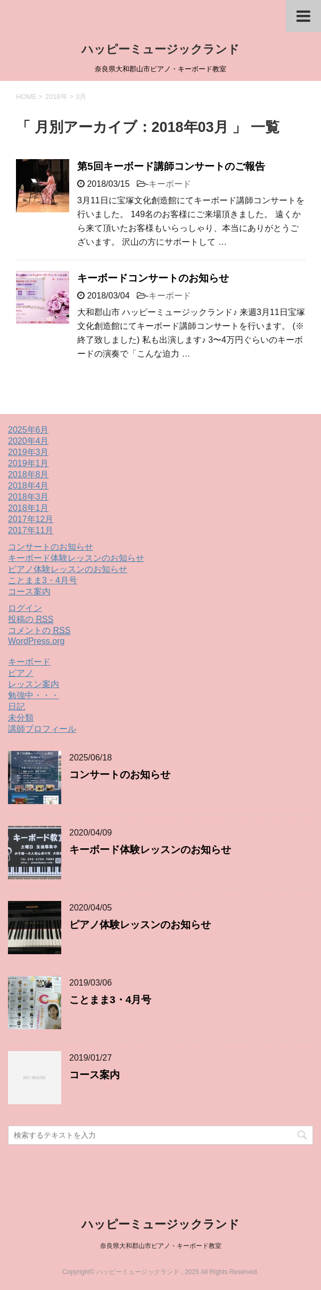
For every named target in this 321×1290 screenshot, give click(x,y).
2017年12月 (30, 519)
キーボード (170, 183)
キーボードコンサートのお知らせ (153, 278)
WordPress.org (36, 641)
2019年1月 (28, 463)
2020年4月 (28, 440)
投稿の (30, 619)
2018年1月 (28, 507)
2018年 (56, 97)
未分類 (21, 717)
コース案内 (29, 591)
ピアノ (21, 672)
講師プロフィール (42, 728)
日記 (16, 706)
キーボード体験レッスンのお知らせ (76, 558)
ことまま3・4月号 (42, 580)
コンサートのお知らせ (50, 546)
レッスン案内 (33, 684)
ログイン (25, 608)
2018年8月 (28, 474)
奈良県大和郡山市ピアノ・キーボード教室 (160, 1246)
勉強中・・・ (33, 695)
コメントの (39, 630)
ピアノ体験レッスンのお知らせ (67, 569)
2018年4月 (28, 485)
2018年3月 (28, 496)
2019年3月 (28, 452)
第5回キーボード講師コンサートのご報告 (171, 166)
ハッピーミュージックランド (160, 49)
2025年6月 (28, 429)
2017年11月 (30, 530)
